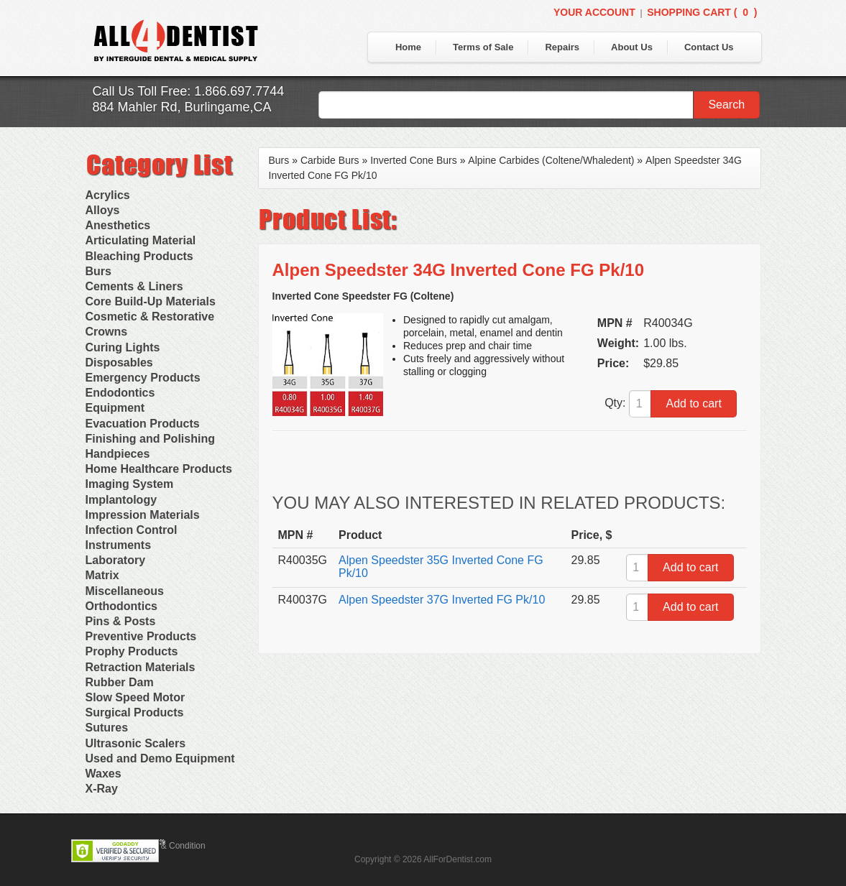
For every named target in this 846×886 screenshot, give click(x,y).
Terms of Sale (483, 47)
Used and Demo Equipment (160, 758)
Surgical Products (135, 712)
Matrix (102, 575)
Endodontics (120, 393)
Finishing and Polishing (150, 439)
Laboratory (116, 560)
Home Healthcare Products (159, 469)
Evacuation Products (143, 423)
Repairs (562, 47)
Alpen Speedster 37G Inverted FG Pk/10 (442, 600)
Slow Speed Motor (135, 697)
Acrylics (108, 195)
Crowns (107, 332)
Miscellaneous (125, 591)
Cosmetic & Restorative (150, 316)
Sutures (107, 727)
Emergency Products (143, 378)
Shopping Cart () (702, 12)
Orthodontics (121, 606)
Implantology (121, 500)
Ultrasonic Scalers (136, 743)
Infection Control (132, 530)
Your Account (594, 12)
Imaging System (130, 484)
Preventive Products (141, 636)
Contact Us (709, 47)
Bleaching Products (139, 256)
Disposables (119, 362)
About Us (632, 47)
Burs (98, 271)
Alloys (103, 210)
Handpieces (118, 454)
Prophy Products (132, 651)
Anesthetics (118, 225)
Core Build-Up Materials (151, 301)
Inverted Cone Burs (413, 160)
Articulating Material (141, 240)
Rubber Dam (120, 682)
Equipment (115, 408)
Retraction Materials (141, 667)
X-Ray (102, 789)
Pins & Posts (121, 621)
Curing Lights (123, 347)
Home (408, 47)
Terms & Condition (170, 846)
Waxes (103, 773)
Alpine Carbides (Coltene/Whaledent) (551, 160)
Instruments (119, 545)
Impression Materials (143, 515)
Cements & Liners (134, 286)
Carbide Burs (329, 160)
